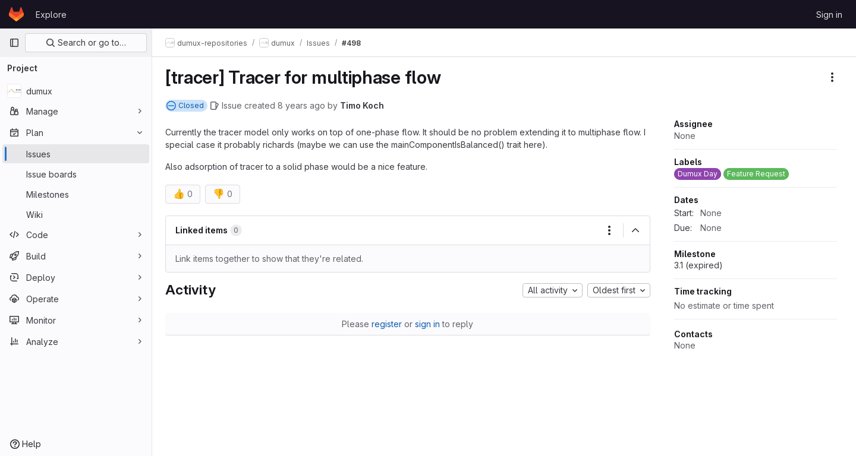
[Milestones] (75, 194)
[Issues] (75, 153)
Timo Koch (363, 105)
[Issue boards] (75, 173)
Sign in (829, 15)
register (388, 324)
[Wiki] (75, 214)
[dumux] (75, 90)
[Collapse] (635, 230)
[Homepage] (16, 14)
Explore (51, 15)
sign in (428, 324)
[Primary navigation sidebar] (14, 42)
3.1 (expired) (698, 265)
